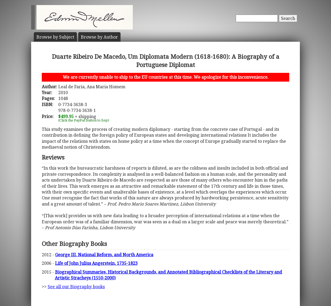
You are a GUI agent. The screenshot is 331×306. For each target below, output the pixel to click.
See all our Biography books (76, 287)
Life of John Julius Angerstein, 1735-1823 (96, 263)
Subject (55, 37)
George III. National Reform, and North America (104, 255)
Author (99, 37)
